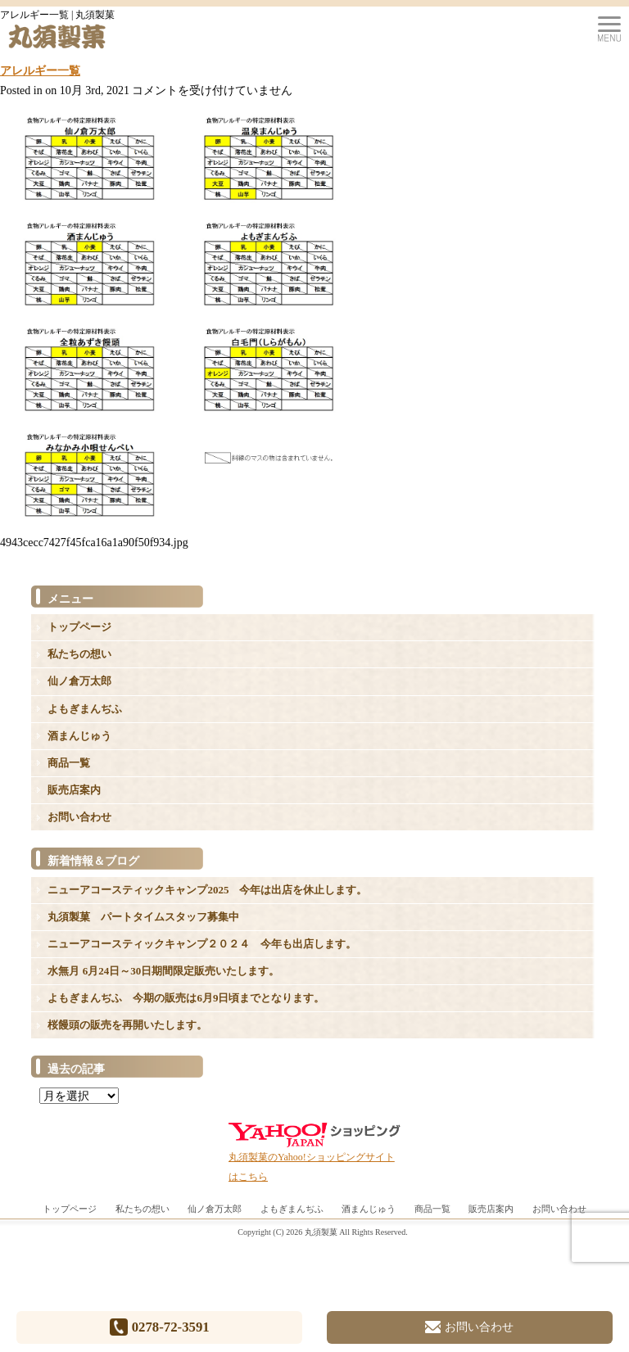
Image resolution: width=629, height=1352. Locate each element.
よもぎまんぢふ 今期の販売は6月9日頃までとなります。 (186, 998)
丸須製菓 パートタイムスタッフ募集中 (143, 917)
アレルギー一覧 (40, 71)
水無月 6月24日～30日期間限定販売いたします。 (163, 971)
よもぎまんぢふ (85, 709)
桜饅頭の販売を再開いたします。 (127, 1025)
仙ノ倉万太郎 (79, 681)
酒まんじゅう (79, 736)
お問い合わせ (79, 817)
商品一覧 (69, 763)
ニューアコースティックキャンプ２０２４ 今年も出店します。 (202, 944)
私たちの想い (79, 654)
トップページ (79, 627)
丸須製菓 (321, 1232)
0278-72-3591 (160, 1326)
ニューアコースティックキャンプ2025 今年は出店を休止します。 (207, 890)
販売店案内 (74, 790)
